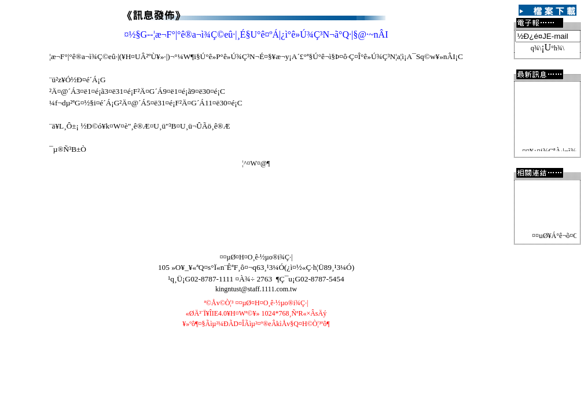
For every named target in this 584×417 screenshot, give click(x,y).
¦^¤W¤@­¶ (256, 163)
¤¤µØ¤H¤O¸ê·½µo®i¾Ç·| (255, 257)
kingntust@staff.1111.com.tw (256, 289)
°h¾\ (557, 48)
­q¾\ (536, 48)
